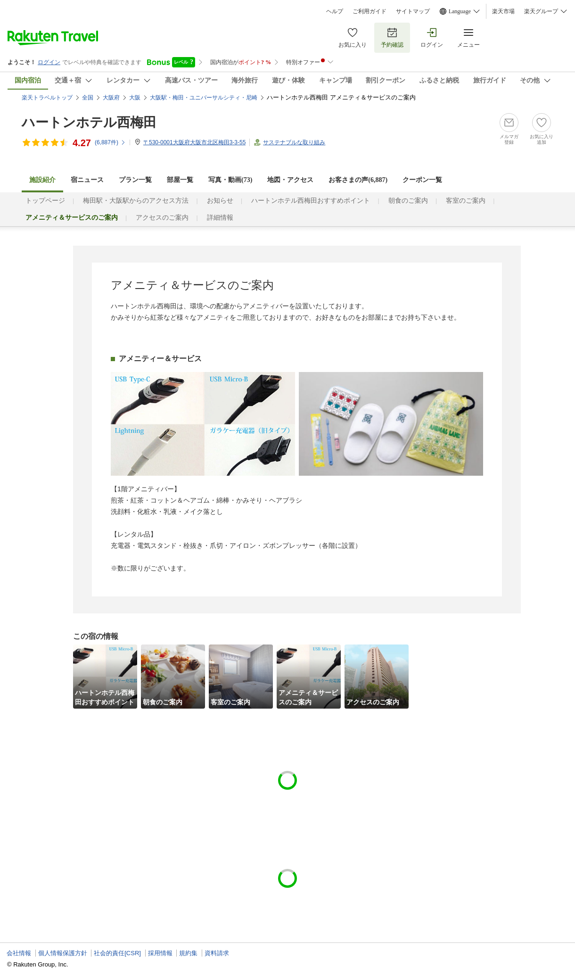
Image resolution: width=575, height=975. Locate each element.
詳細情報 (220, 217)
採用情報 (160, 953)
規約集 (188, 953)
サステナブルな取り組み (294, 142)
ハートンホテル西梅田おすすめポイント (310, 200)
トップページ (45, 200)
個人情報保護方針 (62, 953)
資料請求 (217, 953)
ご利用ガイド (369, 11)
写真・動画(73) (230, 179)
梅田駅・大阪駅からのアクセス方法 (136, 200)
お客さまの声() (358, 179)
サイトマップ (413, 11)
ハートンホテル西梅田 (89, 122)
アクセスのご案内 (162, 217)
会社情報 (19, 953)
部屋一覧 (180, 179)
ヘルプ (334, 11)
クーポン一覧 (422, 179)
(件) (110, 142)
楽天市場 (503, 11)
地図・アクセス (290, 179)
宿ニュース (87, 179)
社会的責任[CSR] (117, 953)
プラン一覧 (135, 179)
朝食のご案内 (408, 200)
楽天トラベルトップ (47, 97)
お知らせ (220, 200)
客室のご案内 (465, 200)
